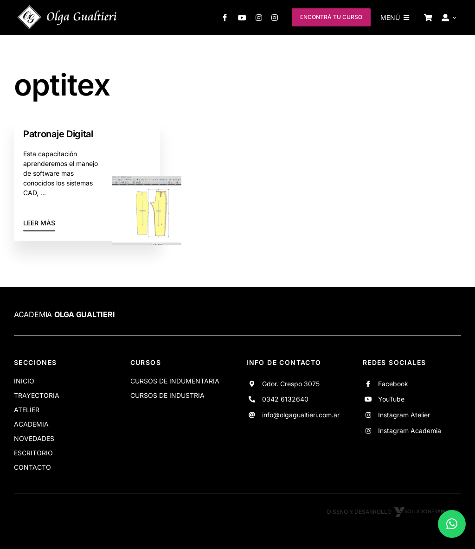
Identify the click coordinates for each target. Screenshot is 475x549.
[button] (452, 524)
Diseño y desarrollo (394, 511)
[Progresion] (146, 179)
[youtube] (242, 17)
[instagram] (259, 17)
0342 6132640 (285, 399)
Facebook (393, 384)
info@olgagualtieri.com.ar (301, 415)
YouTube (391, 399)
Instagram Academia (409, 430)
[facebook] (225, 17)
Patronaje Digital (58, 134)
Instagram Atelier (404, 415)
